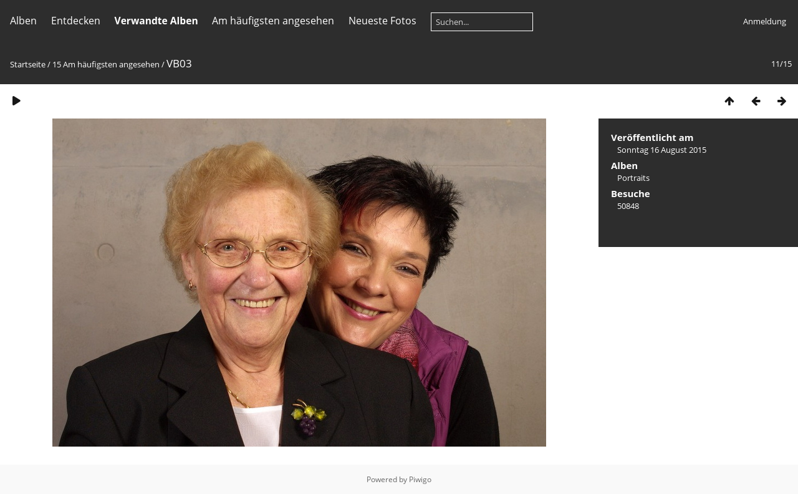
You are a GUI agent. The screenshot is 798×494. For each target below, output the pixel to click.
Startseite (28, 64)
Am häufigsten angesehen (273, 20)
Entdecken (75, 20)
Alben (23, 20)
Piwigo (420, 479)
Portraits (633, 177)
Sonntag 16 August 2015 (661, 149)
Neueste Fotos (382, 20)
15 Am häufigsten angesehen (106, 64)
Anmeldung (764, 21)
